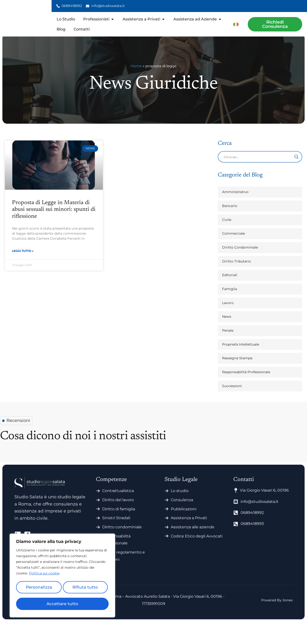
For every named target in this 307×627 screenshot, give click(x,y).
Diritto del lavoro (118, 505)
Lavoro (228, 308)
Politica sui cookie (44, 576)
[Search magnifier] (296, 162)
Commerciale (233, 239)
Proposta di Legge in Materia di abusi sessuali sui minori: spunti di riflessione (53, 215)
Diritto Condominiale (240, 252)
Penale (227, 336)
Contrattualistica (118, 496)
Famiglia (229, 294)
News (226, 322)
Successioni (232, 391)
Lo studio (180, 496)
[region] (62, 576)
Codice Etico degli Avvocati (197, 541)
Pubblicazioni (183, 514)
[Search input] (258, 162)
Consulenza (182, 505)
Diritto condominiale (122, 532)
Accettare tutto (62, 603)
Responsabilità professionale (116, 545)
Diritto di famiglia (118, 514)
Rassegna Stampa (237, 363)
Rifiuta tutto (85, 588)
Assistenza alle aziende (192, 532)
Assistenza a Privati (189, 523)
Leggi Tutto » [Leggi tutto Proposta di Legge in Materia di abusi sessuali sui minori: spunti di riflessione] (23, 257)
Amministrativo (235, 197)
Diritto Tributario (236, 266)
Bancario (229, 211)
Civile (226, 225)
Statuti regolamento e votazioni (123, 561)
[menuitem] (236, 24)
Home (136, 71)
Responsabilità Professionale (246, 377)
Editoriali (229, 280)
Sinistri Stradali (116, 523)
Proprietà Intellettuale (240, 349)
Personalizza (38, 588)
